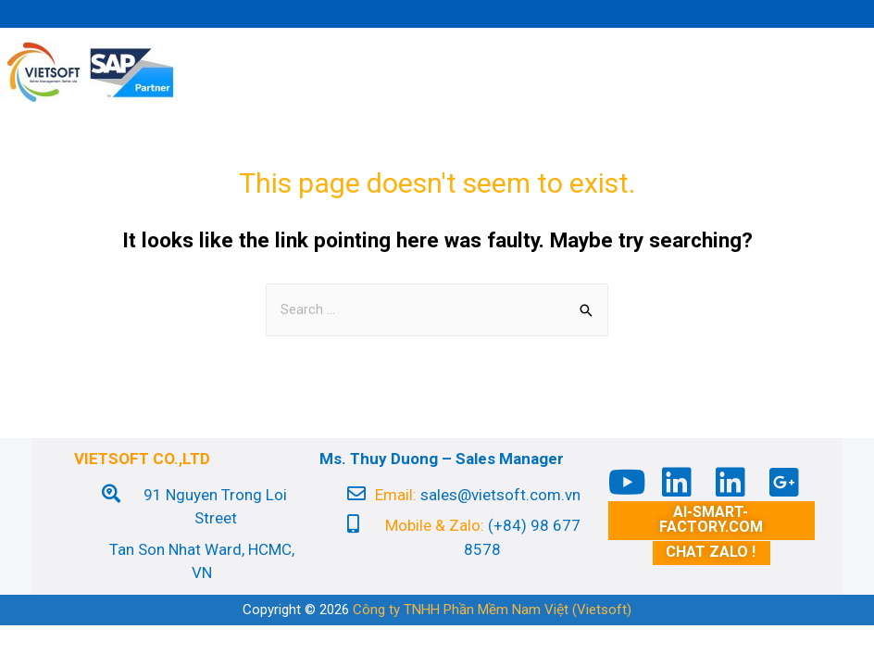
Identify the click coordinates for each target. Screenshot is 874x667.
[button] (711, 520)
